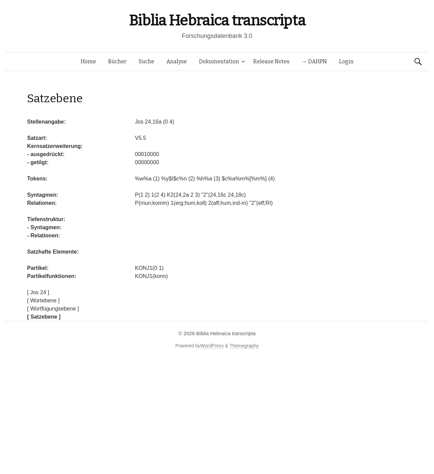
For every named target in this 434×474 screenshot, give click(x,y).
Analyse (176, 61)
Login (346, 61)
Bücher (117, 61)
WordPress (212, 345)
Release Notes (271, 61)
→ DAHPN (314, 61)
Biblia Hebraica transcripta (217, 20)
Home (88, 61)
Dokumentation (219, 61)
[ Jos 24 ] (38, 292)
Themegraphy (244, 345)
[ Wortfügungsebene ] (53, 308)
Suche (146, 61)
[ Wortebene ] (43, 300)
